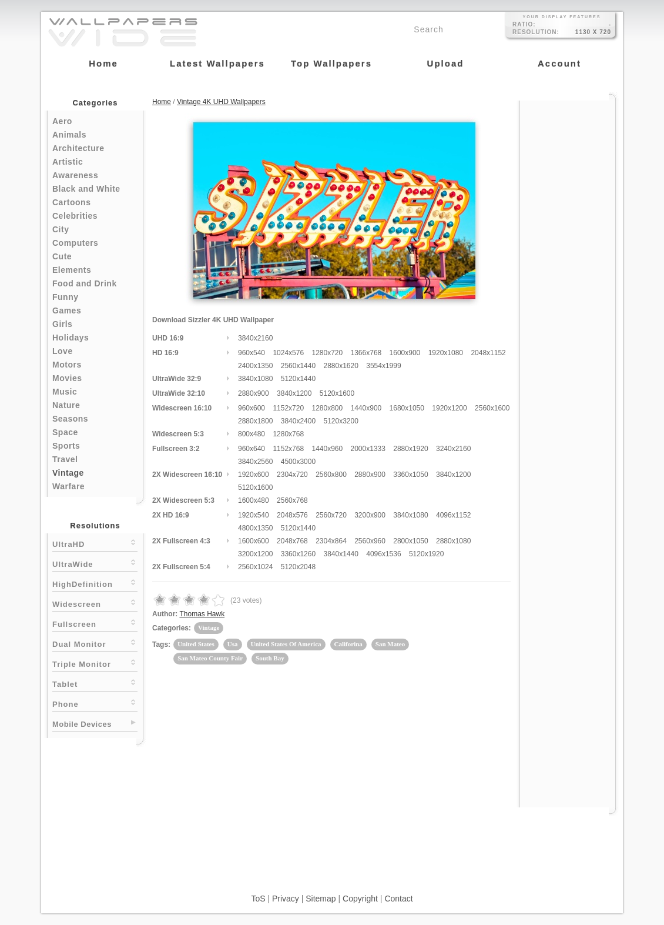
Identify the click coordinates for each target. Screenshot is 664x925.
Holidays (70, 337)
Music (64, 391)
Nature (66, 405)
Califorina (348, 643)
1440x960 (327, 449)
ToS (258, 898)
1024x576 (288, 353)
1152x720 (288, 408)
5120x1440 (298, 379)
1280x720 (327, 353)
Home (161, 102)
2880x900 (253, 393)
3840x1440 (340, 554)
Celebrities (75, 216)
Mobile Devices (82, 724)
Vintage (68, 472)
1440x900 (366, 408)
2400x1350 (255, 366)
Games (66, 310)
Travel (65, 459)
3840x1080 (255, 379)
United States (195, 643)
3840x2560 (255, 462)
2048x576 (292, 515)
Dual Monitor (95, 643)
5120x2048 (298, 567)
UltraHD (95, 543)
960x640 (251, 449)
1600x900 (405, 353)
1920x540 (253, 515)
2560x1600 (492, 408)
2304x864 (331, 541)
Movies (67, 378)
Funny (65, 297)
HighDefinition (95, 583)
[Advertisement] (568, 277)
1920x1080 (445, 353)
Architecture (78, 148)
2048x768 (292, 541)
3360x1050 (410, 474)
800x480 (251, 434)
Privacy (285, 898)
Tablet (95, 683)
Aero (62, 121)
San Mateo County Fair (210, 658)
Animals (69, 134)
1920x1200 (449, 408)
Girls (62, 324)
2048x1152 (488, 353)
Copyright (360, 898)
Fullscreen (95, 623)
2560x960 (369, 541)
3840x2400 (298, 421)
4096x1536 (383, 554)
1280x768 (288, 434)
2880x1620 (340, 366)
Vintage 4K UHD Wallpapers (221, 102)
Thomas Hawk (201, 614)
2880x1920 (410, 449)
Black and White (86, 188)
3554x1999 (383, 366)
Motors (67, 364)
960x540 (251, 353)
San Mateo (390, 643)
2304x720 (292, 474)
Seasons (70, 418)
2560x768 (292, 500)
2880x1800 (255, 421)
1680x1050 (407, 408)
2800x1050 (410, 541)
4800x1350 (255, 528)
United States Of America (286, 643)
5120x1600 (337, 393)
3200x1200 (255, 554)
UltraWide (95, 563)
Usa (232, 643)
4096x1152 (453, 515)
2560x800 (331, 474)
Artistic (67, 161)
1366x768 (366, 353)
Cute (62, 256)
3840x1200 (294, 393)
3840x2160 (255, 338)
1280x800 (327, 408)
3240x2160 (453, 449)
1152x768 (288, 449)
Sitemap (321, 898)
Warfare (68, 486)
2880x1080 (453, 541)
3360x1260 (298, 554)
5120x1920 (426, 554)
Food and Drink (84, 283)
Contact (398, 898)
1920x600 (253, 474)
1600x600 (253, 541)
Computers (75, 243)
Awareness (75, 175)
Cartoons (71, 202)
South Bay (270, 658)
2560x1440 (298, 366)
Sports (66, 445)
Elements (71, 270)
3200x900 (369, 515)
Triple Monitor (95, 663)
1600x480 (253, 500)
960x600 (251, 408)
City (60, 229)
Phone (95, 703)
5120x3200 (340, 421)
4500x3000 (298, 462)
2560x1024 (255, 567)
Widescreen (95, 603)
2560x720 (331, 515)
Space (65, 432)
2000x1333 (368, 449)
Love (62, 351)
